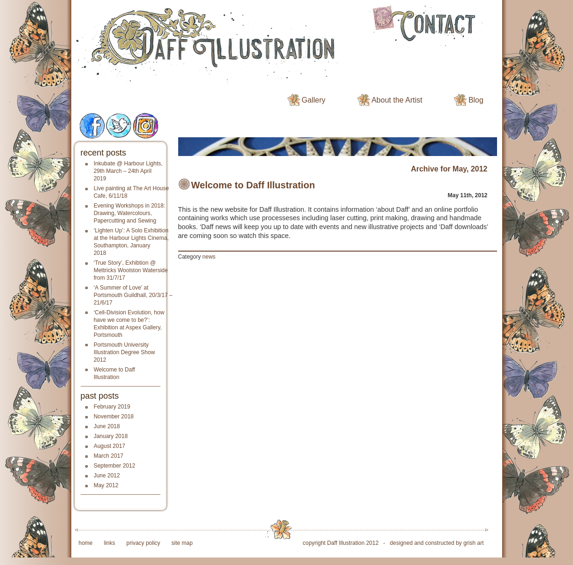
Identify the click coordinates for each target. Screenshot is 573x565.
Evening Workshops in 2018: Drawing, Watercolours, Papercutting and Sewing (130, 213)
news (209, 256)
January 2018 (111, 436)
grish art (473, 543)
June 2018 (107, 426)
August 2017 (109, 446)
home (86, 543)
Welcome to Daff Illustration (253, 185)
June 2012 (107, 475)
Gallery (313, 100)
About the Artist (396, 100)
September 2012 (115, 465)
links (109, 543)
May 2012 (106, 485)
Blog (475, 100)
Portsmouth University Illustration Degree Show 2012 (124, 352)
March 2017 (108, 456)
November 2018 (114, 416)
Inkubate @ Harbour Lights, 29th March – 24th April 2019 (128, 171)
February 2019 (112, 406)
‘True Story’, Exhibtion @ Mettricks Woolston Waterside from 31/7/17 (131, 270)
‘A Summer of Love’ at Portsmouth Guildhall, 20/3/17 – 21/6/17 (133, 295)
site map (182, 543)
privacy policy (143, 543)
